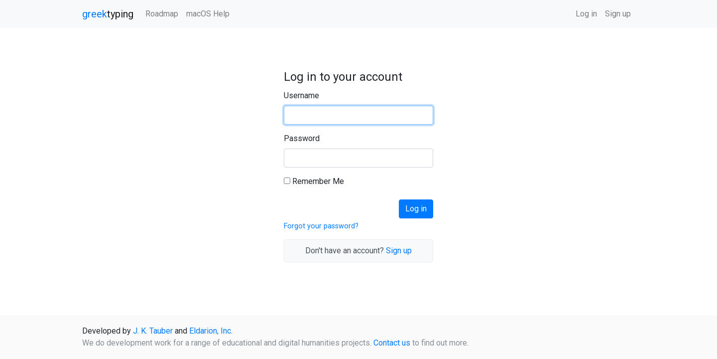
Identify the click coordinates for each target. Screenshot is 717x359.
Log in (586, 13)
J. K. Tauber (153, 331)
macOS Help (208, 13)
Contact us (391, 343)
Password (302, 138)
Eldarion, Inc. (211, 331)
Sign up (618, 13)
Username (301, 95)
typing (107, 14)
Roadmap (161, 13)
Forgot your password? (321, 226)
